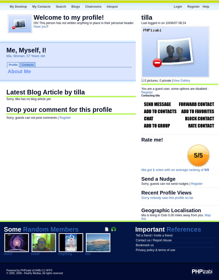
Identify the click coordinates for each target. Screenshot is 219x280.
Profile (13, 64)
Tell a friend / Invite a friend (154, 235)
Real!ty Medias (32, 273)
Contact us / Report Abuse (154, 240)
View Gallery (181, 80)
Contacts (28, 64)
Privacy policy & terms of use (155, 250)
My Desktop (18, 6)
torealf (35, 254)
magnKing (65, 254)
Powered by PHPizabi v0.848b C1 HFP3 (29, 270)
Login (178, 6)
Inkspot (112, 6)
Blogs (75, 6)
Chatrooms (93, 6)
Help (206, 6)
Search (61, 6)
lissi (87, 254)
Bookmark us (145, 245)
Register (193, 6)
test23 (8, 254)
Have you (40, 26)
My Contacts (41, 6)
